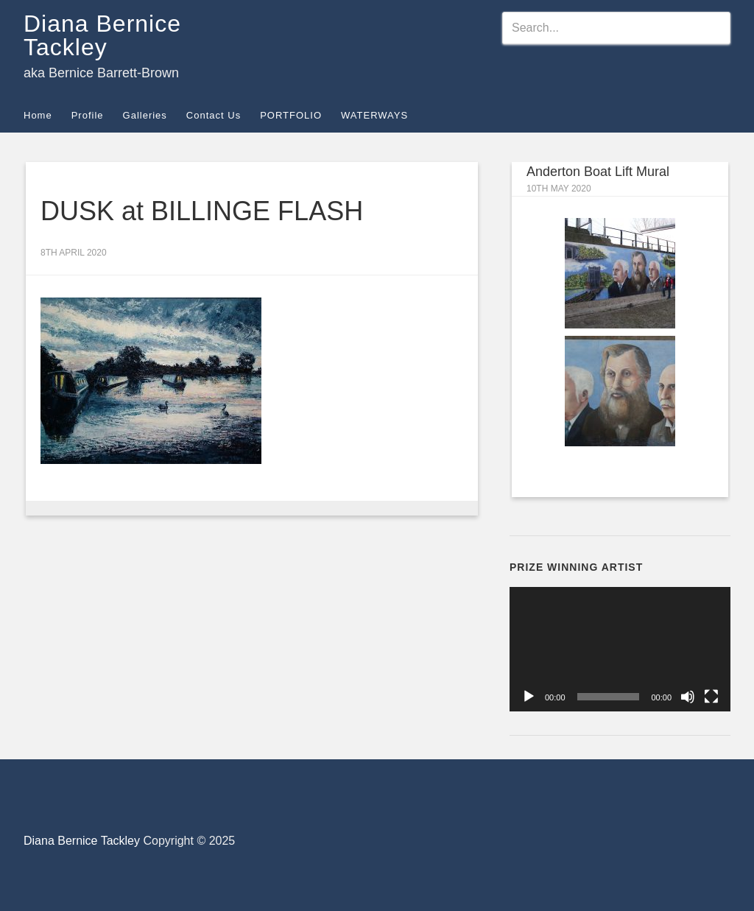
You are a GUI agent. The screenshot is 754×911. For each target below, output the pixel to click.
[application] (620, 649)
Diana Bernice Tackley (102, 35)
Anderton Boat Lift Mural (597, 171)
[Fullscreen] (711, 696)
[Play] (528, 696)
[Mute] (687, 696)
